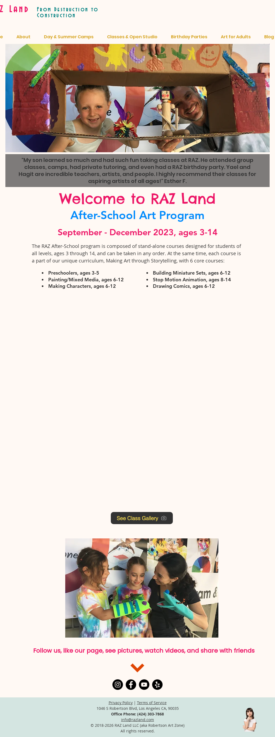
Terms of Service (152, 702)
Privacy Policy (121, 702)
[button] (141, 588)
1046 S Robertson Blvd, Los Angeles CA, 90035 (138, 708)
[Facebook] (131, 684)
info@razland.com (137, 719)
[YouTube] (144, 684)
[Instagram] (117, 684)
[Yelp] (157, 684)
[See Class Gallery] (142, 518)
